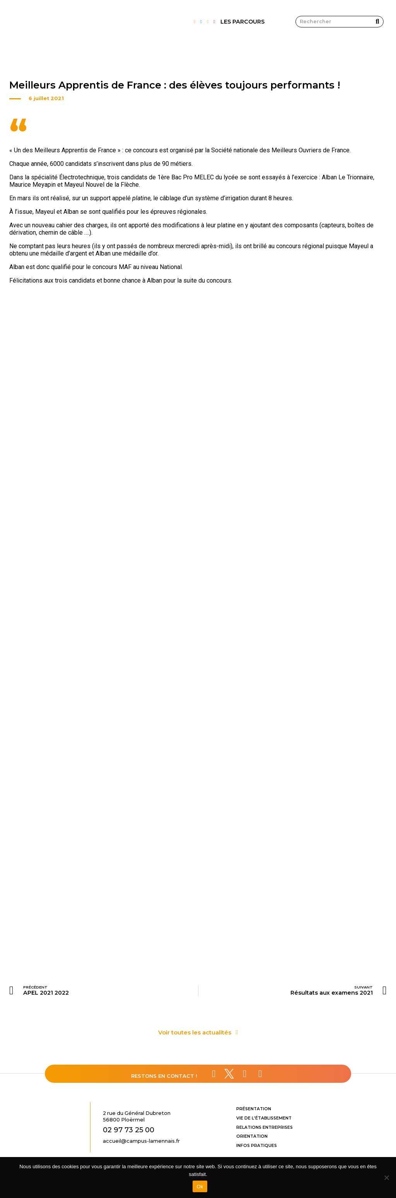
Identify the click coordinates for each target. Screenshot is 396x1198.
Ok (199, 1186)
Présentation (253, 1108)
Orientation (252, 1136)
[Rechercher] (377, 21)
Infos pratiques (256, 1145)
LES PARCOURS (242, 21)
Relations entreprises (264, 1127)
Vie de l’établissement (264, 1118)
